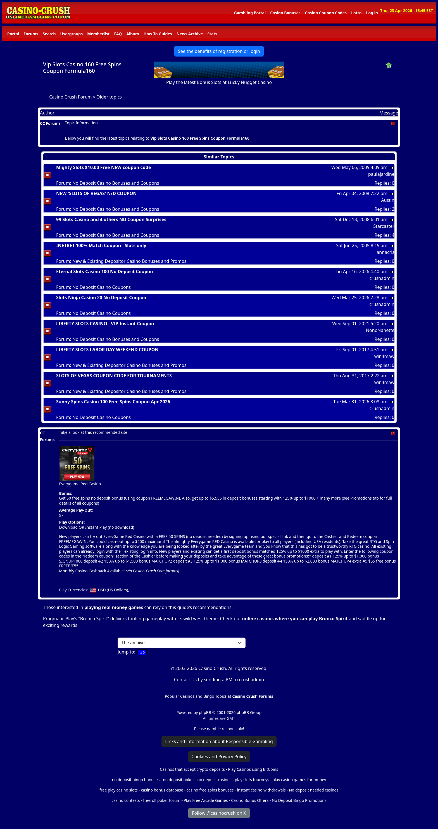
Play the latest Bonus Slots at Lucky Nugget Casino (219, 82)
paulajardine (381, 174)
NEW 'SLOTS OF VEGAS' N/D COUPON (96, 193)
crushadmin (381, 278)
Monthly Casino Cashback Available (91, 570)
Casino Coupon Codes (326, 12)
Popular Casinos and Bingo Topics (196, 696)
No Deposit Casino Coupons (101, 287)
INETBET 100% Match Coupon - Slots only (101, 245)
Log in (372, 12)
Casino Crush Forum (70, 97)
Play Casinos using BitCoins (253, 769)
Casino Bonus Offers (249, 800)
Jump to (126, 652)
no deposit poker (178, 779)
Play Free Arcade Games (206, 800)
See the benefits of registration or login (219, 51)
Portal (13, 33)
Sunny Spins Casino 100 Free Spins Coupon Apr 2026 (113, 402)
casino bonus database (162, 790)
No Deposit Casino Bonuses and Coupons (115, 183)
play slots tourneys (252, 779)
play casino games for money (299, 779)
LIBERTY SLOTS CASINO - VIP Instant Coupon (105, 323)
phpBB (205, 712)
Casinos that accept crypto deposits (192, 769)
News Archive (190, 33)
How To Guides (158, 33)
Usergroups (71, 33)
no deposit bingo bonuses (136, 779)
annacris (385, 252)
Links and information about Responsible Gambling (219, 741)
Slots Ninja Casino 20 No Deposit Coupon (101, 297)
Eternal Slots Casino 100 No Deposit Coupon (104, 271)
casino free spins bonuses (210, 790)
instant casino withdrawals (262, 790)
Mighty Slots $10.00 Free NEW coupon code (103, 167)
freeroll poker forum (161, 800)
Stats (212, 33)
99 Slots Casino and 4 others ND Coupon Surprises (111, 219)
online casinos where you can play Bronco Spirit (295, 618)
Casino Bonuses (285, 12)
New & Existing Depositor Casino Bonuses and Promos (129, 261)
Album (132, 33)
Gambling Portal (250, 12)
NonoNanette (380, 330)
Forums (30, 33)
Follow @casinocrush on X (219, 813)
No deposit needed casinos (313, 790)
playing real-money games (113, 607)
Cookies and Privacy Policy (219, 756)
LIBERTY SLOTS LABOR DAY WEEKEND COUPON (107, 349)
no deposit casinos (214, 779)
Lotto (356, 12)
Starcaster (383, 226)
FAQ (118, 33)
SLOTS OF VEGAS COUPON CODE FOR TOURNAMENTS (114, 376)
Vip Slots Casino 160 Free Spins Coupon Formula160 (82, 67)
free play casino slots (118, 790)
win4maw (384, 356)
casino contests (125, 800)
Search (49, 33)
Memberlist (98, 33)
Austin (387, 200)
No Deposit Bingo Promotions (299, 800)
